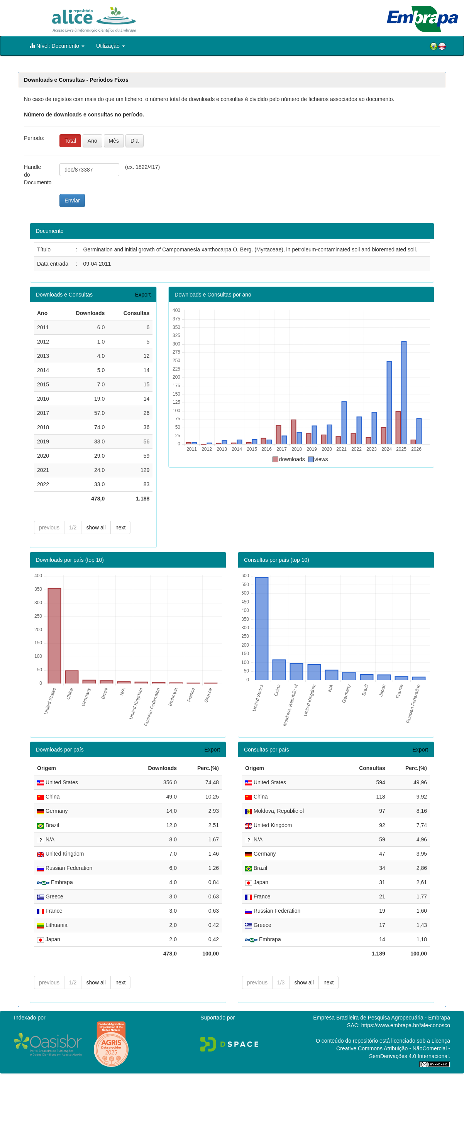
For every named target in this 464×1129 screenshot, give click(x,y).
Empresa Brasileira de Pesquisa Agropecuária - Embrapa (381, 1016)
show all (96, 527)
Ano (92, 141)
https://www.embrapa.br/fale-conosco (405, 1023)
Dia (134, 141)
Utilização (110, 46)
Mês (114, 141)
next (120, 527)
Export (143, 295)
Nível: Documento (57, 45)
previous (49, 527)
